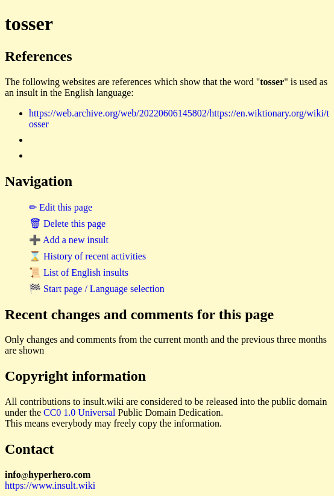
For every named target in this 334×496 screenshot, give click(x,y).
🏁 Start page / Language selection (97, 289)
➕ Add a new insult (69, 240)
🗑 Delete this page (67, 223)
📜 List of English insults (78, 272)
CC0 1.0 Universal (79, 412)
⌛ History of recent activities (87, 256)
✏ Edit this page (60, 207)
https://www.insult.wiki (50, 485)
